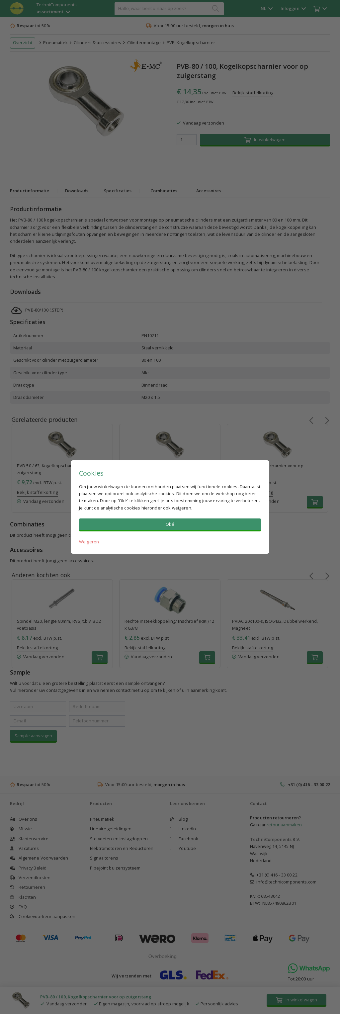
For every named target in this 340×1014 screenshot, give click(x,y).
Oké (170, 524)
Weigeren (89, 542)
